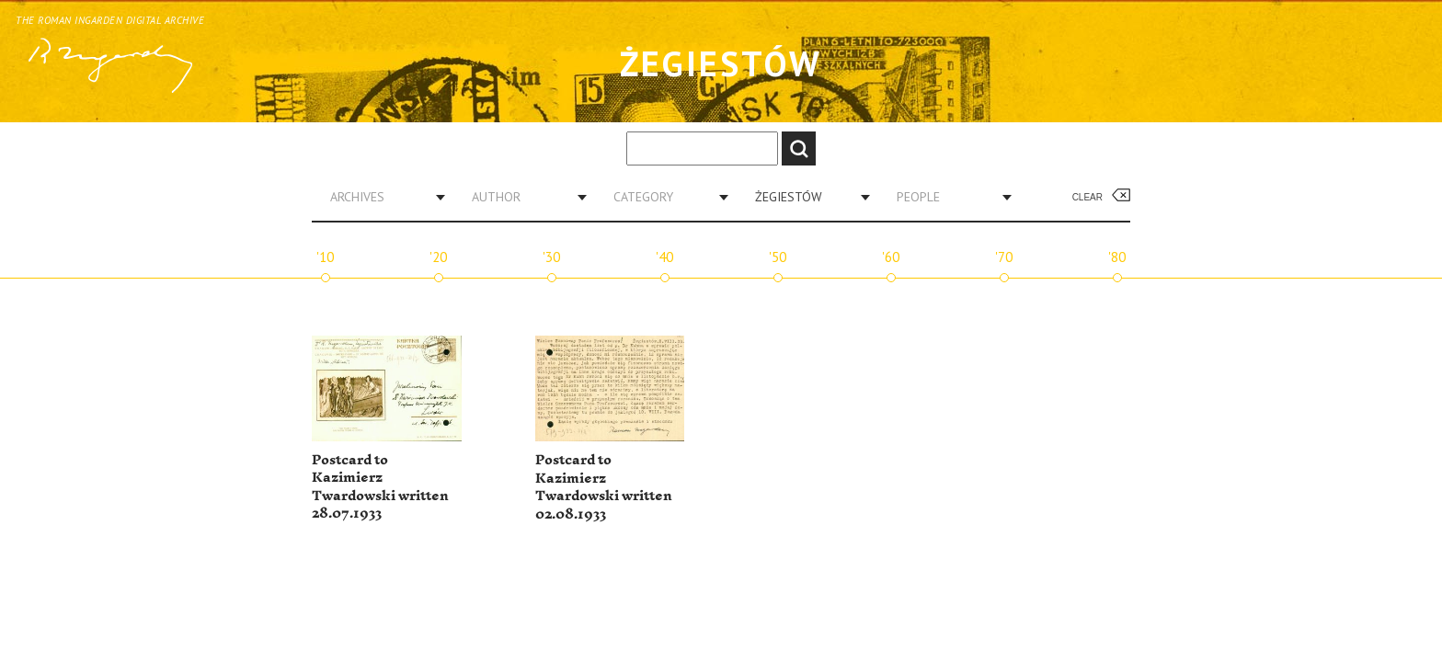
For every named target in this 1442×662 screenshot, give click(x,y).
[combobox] (381, 197)
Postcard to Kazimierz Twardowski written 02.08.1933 (603, 487)
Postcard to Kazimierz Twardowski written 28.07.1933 (380, 487)
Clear (1087, 197)
